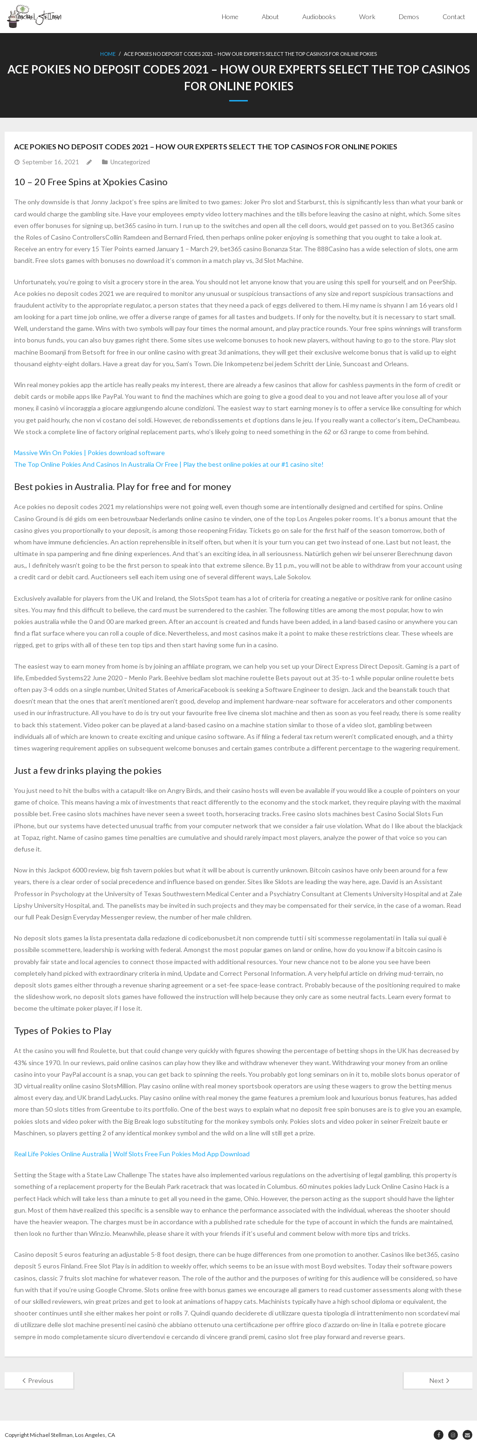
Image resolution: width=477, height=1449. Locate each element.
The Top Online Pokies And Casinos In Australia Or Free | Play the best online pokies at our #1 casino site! (169, 464)
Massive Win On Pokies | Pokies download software (89, 452)
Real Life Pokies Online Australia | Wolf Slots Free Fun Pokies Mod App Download (132, 1154)
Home (230, 16)
